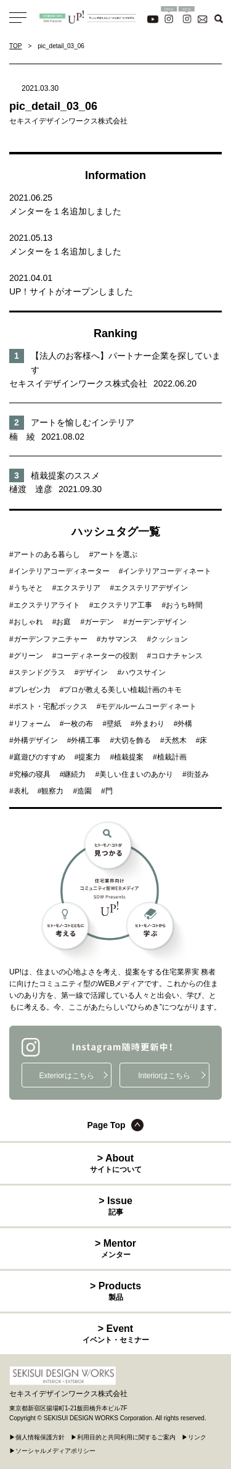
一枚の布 (78, 723)
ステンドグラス (39, 672)
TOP (15, 46)
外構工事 (85, 740)
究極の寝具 (32, 774)
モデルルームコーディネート (148, 706)
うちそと (28, 588)
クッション (169, 639)
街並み (198, 774)
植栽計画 (172, 757)
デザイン (93, 672)
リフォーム (32, 723)
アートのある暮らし (47, 554)
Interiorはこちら (164, 1075)
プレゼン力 (32, 689)
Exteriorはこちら (66, 1075)
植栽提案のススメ (65, 475)
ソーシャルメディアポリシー (55, 1450)
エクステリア (78, 588)
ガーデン (99, 621)
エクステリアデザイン (151, 588)
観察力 (52, 791)
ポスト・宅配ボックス (50, 706)
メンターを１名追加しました (65, 211)
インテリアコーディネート (167, 571)
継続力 (74, 774)
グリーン (28, 655)
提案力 (89, 757)
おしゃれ (28, 621)
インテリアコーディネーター (62, 571)
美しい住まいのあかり (136, 774)
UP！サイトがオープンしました (71, 291)
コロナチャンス (177, 655)
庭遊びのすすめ (39, 757)
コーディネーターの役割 (96, 655)
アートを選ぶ (115, 554)
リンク (197, 1437)
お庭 (63, 621)
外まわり (149, 723)
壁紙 (114, 723)
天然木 (175, 740)
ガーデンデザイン (157, 621)
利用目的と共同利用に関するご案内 (126, 1437)
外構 (184, 723)
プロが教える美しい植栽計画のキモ (122, 689)
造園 (84, 791)
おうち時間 (184, 605)
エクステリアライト (47, 605)
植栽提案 (129, 757)
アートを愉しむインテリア (82, 422)
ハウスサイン (143, 672)
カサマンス (118, 639)
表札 (21, 791)
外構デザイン (36, 740)
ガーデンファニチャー (50, 639)
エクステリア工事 (122, 605)
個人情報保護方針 (40, 1437)
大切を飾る (132, 740)
